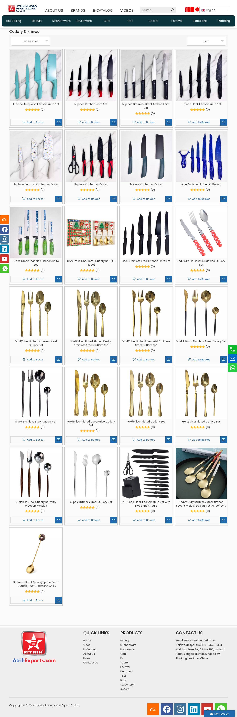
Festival (125, 667)
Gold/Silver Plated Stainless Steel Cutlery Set (36, 343)
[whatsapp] (221, 709)
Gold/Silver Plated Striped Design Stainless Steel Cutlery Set (91, 343)
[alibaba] (153, 709)
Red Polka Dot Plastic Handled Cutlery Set (201, 263)
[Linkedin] (194, 709)
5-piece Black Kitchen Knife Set (201, 104)
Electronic (126, 671)
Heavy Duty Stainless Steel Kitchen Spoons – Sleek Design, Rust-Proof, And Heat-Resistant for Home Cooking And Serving (201, 504)
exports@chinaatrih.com (200, 640)
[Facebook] (167, 709)
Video (87, 645)
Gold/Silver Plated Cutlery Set (146, 421)
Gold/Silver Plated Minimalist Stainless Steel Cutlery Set (146, 343)
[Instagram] (180, 709)
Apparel (125, 689)
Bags (123, 680)
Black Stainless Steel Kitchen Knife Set (146, 261)
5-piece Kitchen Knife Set (90, 104)
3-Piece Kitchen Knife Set (146, 184)
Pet (122, 658)
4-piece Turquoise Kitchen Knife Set (35, 104)
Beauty (124, 640)
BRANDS (78, 10)
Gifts (123, 654)
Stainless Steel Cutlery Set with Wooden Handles (36, 504)
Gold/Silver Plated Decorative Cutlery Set (91, 423)
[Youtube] (207, 709)
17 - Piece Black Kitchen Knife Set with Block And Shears (146, 504)
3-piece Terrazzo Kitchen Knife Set (36, 184)
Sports (124, 662)
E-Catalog (89, 649)
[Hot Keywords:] (173, 10)
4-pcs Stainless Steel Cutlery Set (91, 502)
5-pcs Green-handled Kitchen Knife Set (36, 263)
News (86, 658)
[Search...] (155, 10)
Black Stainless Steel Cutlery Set (35, 421)
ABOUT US (54, 10)
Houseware (127, 649)
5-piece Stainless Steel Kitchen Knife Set (146, 106)
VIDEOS (127, 10)
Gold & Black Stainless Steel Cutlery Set (201, 341)
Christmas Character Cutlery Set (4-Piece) (91, 263)
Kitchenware (128, 645)
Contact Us (90, 662)
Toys (123, 676)
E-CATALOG (103, 10)
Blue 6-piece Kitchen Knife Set (201, 184)
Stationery (127, 684)
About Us (89, 654)
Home (87, 640)
